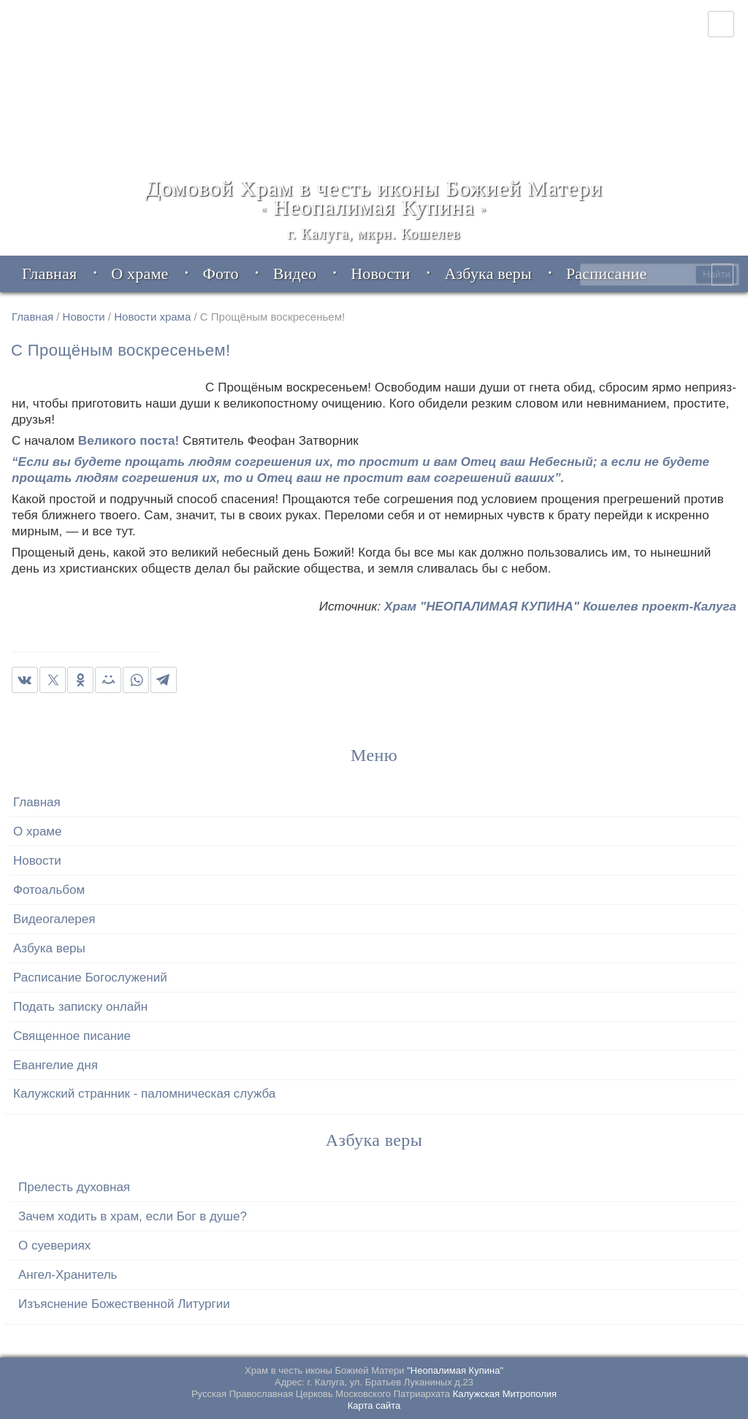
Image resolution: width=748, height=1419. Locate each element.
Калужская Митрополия (505, 1393)
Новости (84, 316)
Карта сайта (374, 1405)
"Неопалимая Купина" (455, 1370)
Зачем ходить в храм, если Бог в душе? (132, 1216)
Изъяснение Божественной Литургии (124, 1304)
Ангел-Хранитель (67, 1275)
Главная (32, 316)
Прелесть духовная (74, 1187)
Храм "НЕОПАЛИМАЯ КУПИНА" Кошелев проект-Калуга (560, 606)
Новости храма (152, 316)
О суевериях (54, 1245)
